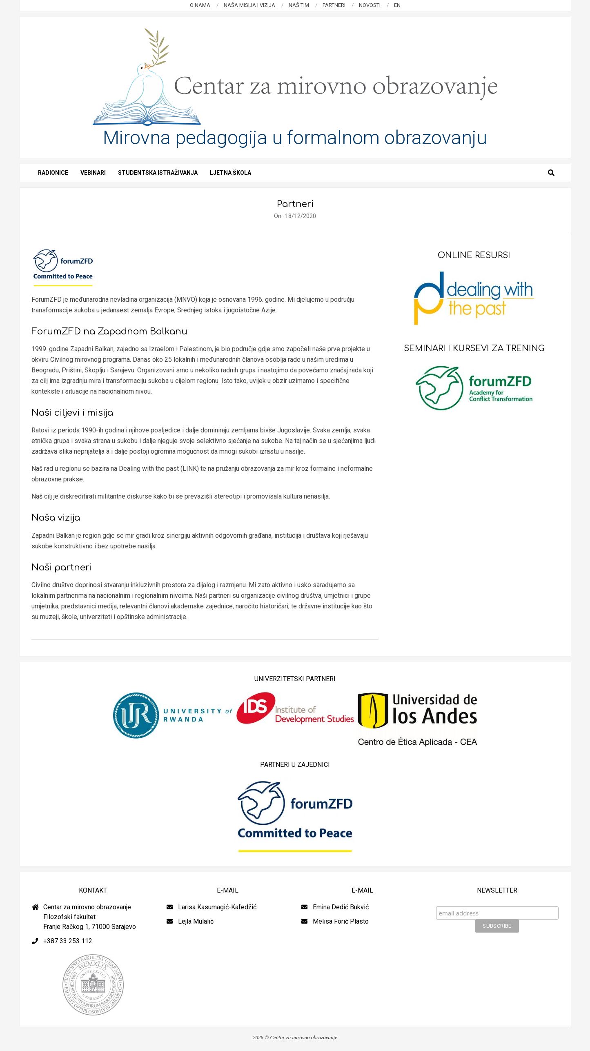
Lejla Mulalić (196, 921)
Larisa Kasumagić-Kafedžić (217, 907)
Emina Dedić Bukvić (341, 907)
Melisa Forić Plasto (341, 921)
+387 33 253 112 (67, 941)
